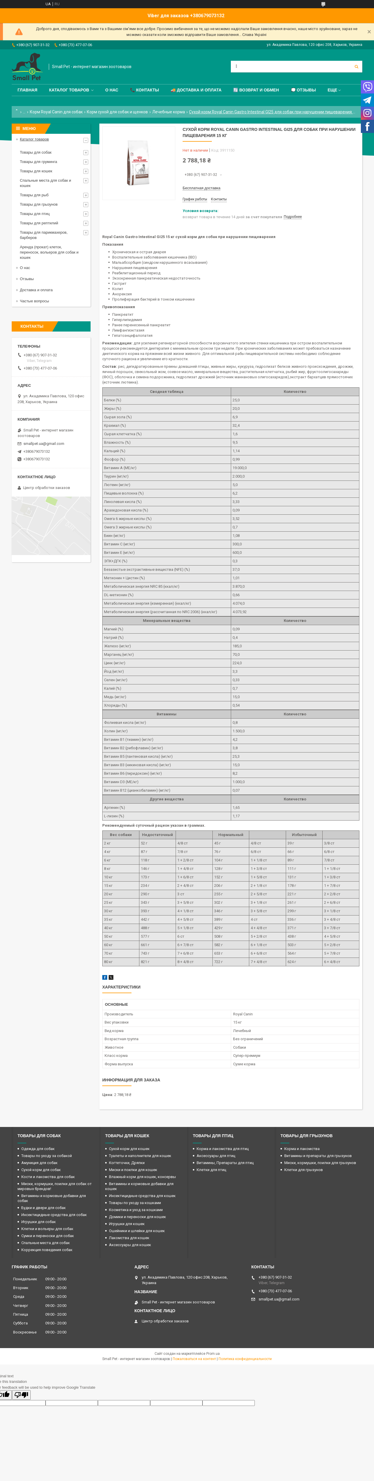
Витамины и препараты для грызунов (318, 1156)
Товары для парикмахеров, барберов (43, 235)
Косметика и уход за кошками (136, 1210)
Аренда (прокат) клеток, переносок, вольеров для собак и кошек (49, 252)
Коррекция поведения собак (46, 1250)
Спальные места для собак (45, 1243)
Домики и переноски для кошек (137, 1217)
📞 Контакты (144, 90)
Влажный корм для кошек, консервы (142, 1177)
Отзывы (27, 279)
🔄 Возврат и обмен (256, 90)
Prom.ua (213, 1354)
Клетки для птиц (211, 1170)
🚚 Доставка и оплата (196, 90)
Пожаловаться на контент (194, 1359)
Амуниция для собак (39, 1163)
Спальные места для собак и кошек (45, 183)
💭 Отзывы (303, 90)
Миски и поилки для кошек (133, 1170)
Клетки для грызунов (303, 1170)
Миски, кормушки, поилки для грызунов (320, 1163)
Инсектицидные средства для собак (54, 1215)
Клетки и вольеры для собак (47, 1229)
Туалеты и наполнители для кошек (140, 1156)
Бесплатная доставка (201, 188)
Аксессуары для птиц (216, 1156)
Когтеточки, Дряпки (127, 1163)
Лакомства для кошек (129, 1238)
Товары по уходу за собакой (46, 1156)
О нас (111, 90)
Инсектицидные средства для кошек (142, 1196)
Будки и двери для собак (43, 1208)
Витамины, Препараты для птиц (225, 1163)
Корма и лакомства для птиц (223, 1149)
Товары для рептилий (39, 223)
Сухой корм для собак (41, 1170)
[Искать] (356, 66)
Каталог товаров (69, 90)
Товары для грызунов (39, 204)
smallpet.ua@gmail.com (43, 443)
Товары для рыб (34, 195)
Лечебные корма (168, 112)
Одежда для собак (38, 1149)
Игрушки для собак (38, 1222)
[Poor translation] (21, 1395)
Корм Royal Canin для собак (56, 112)
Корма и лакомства (302, 1149)
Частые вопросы (34, 301)
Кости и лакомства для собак (48, 1177)
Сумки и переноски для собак (47, 1236)
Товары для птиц (35, 213)
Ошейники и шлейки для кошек (137, 1231)
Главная (27, 90)
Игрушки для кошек (127, 1224)
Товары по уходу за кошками (135, 1203)
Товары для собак (35, 152)
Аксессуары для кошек (130, 1245)
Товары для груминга (38, 161)
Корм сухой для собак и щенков (117, 112)
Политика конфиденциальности (245, 1359)
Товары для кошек (36, 171)
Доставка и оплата (36, 290)
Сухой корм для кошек (129, 1149)
